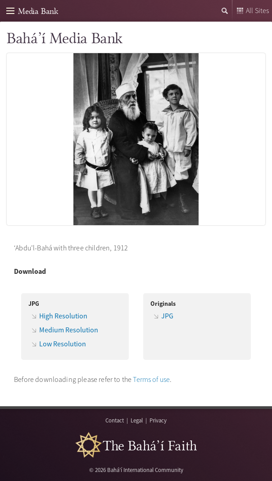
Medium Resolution (68, 329)
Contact (114, 420)
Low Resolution (62, 343)
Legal (137, 420)
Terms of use (151, 379)
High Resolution (63, 315)
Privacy (158, 420)
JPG (167, 315)
